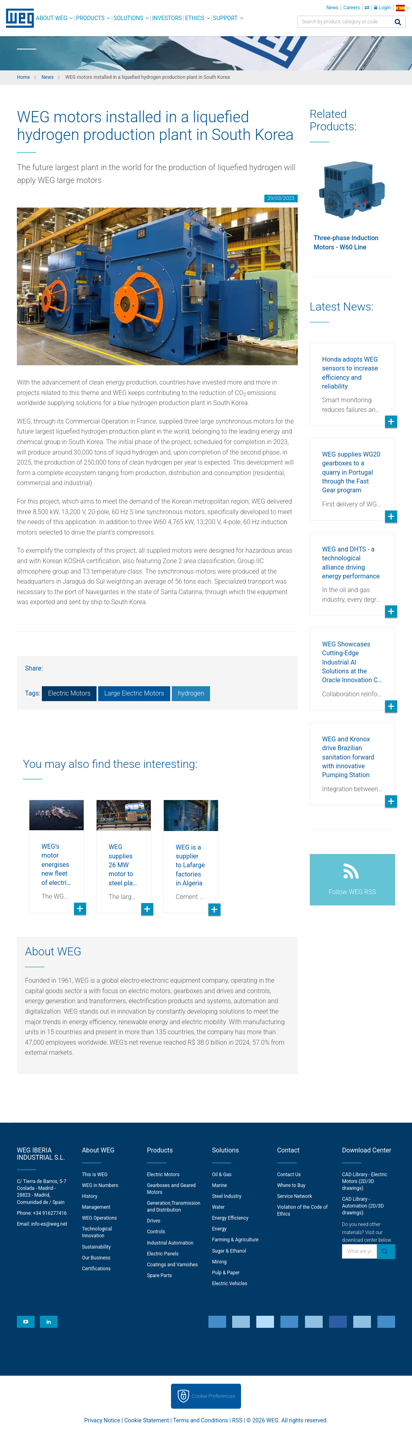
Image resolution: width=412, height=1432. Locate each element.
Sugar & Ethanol (229, 1251)
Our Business (96, 1258)
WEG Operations (99, 1218)
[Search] (398, 23)
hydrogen (191, 693)
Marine (219, 1185)
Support (225, 18)
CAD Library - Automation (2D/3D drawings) (363, 1206)
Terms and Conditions (200, 1420)
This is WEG (95, 1174)
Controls (156, 1231)
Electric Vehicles (229, 1283)
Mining (219, 1262)
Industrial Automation (170, 1243)
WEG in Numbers (100, 1185)
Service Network (294, 1196)
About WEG (51, 18)
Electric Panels (163, 1254)
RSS (237, 1420)
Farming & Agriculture (235, 1240)
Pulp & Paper (225, 1273)
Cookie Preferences (213, 1396)
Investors (167, 18)
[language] (402, 8)
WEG (17, 18)
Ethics (194, 18)
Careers (351, 7)
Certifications (96, 1269)
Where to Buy (291, 1185)
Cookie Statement (146, 1420)
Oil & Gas (221, 1174)
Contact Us (289, 1174)
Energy (219, 1229)
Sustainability (96, 1247)
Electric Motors (69, 693)
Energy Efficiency (230, 1218)
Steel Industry (226, 1196)
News (332, 7)
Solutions (128, 18)
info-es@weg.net (49, 1224)
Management (96, 1207)
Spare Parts (159, 1275)
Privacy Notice (102, 1420)
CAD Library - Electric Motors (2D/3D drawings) (364, 1181)
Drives (153, 1221)
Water (218, 1207)
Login (382, 7)
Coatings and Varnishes (172, 1264)
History (89, 1196)
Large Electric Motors (134, 693)
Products (90, 18)
